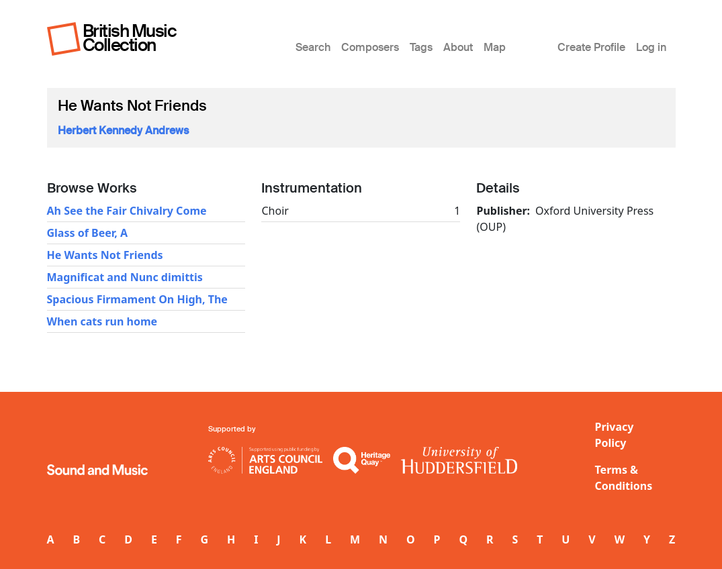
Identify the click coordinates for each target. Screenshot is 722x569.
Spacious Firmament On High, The (137, 299)
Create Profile (591, 47)
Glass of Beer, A (87, 232)
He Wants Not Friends (105, 255)
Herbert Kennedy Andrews (123, 130)
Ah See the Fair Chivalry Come (127, 210)
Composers (370, 47)
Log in (651, 47)
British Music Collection (130, 37)
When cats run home (102, 321)
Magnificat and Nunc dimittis (125, 277)
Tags (421, 47)
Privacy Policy (614, 434)
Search (313, 47)
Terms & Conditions (624, 477)
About (458, 47)
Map (495, 47)
